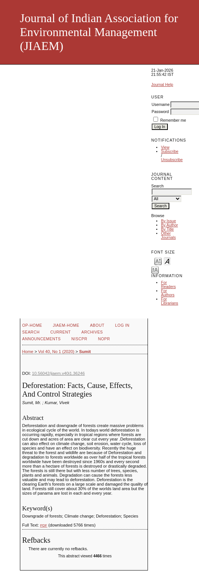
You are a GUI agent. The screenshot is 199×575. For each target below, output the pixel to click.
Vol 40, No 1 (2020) (56, 351)
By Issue (168, 221)
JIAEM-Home (66, 325)
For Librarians (169, 301)
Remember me (173, 120)
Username (161, 105)
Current (60, 332)
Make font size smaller (158, 261)
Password (160, 112)
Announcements (41, 339)
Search (30, 332)
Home (27, 351)
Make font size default (167, 261)
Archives (92, 332)
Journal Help (162, 85)
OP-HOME (32, 325)
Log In (122, 325)
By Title (167, 229)
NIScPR (79, 339)
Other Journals (168, 235)
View (165, 147)
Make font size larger (155, 269)
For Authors (168, 293)
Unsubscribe (172, 160)
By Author (169, 225)
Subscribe (169, 151)
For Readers (168, 285)
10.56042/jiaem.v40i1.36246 (58, 373)
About (97, 325)
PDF (43, 525)
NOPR (104, 339)
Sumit (85, 351)
